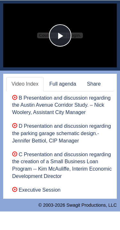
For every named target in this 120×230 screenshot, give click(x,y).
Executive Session (36, 190)
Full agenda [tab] (62, 84)
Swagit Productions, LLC (91, 205)
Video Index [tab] (25, 84)
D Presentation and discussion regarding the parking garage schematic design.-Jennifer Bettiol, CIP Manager (61, 133)
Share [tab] (94, 84)
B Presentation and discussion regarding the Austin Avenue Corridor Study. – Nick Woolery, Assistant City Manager (61, 105)
